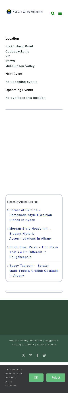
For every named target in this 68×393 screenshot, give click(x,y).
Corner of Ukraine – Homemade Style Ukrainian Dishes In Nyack (30, 215)
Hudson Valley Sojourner (25, 340)
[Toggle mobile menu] (60, 13)
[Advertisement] (34, 152)
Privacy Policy (46, 344)
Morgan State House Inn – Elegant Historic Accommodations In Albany (30, 233)
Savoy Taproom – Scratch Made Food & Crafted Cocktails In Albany (34, 270)
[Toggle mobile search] (53, 13)
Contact (29, 344)
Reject (55, 377)
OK (36, 377)
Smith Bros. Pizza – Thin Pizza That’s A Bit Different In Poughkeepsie (33, 252)
